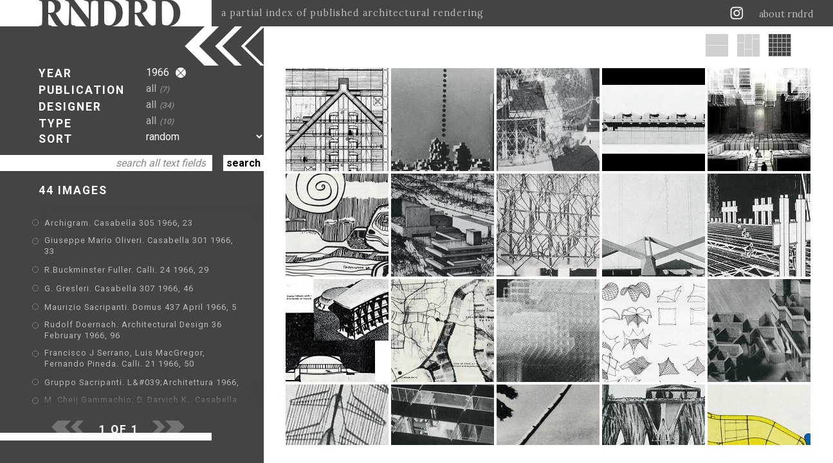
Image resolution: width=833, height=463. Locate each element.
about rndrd (786, 14)
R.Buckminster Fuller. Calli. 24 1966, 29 (126, 270)
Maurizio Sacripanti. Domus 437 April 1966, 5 (140, 307)
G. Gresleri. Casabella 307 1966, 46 (119, 288)
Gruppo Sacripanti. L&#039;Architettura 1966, (141, 382)
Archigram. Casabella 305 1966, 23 (118, 223)
